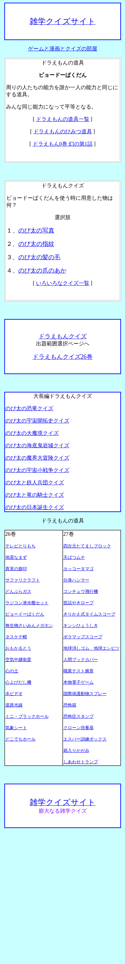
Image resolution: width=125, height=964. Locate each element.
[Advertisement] (62, 896)
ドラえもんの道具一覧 (62, 119)
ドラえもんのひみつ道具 (62, 131)
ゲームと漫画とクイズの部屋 (62, 48)
